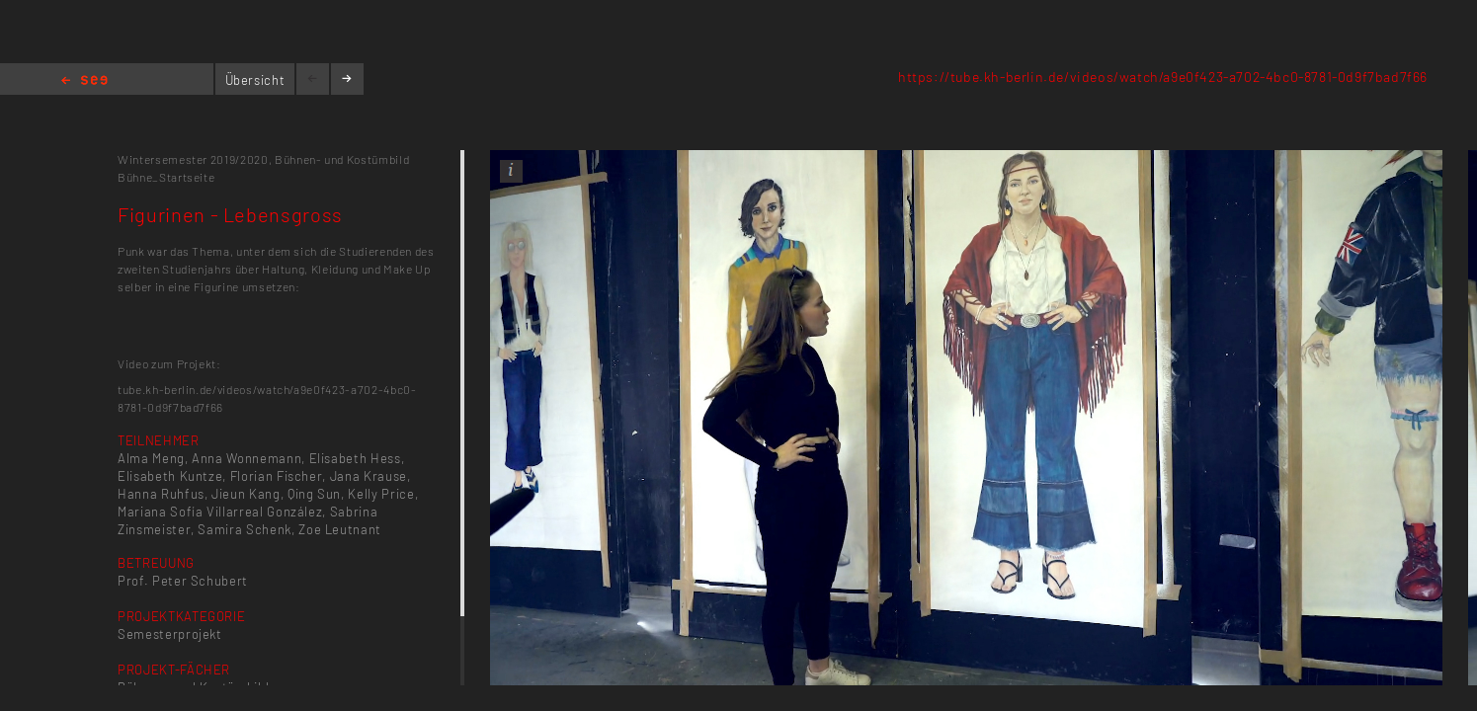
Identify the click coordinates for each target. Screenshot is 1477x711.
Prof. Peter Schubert (183, 581)
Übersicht (255, 80)
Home (84, 81)
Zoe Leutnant (339, 529)
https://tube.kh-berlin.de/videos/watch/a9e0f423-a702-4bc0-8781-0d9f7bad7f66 (1163, 76)
